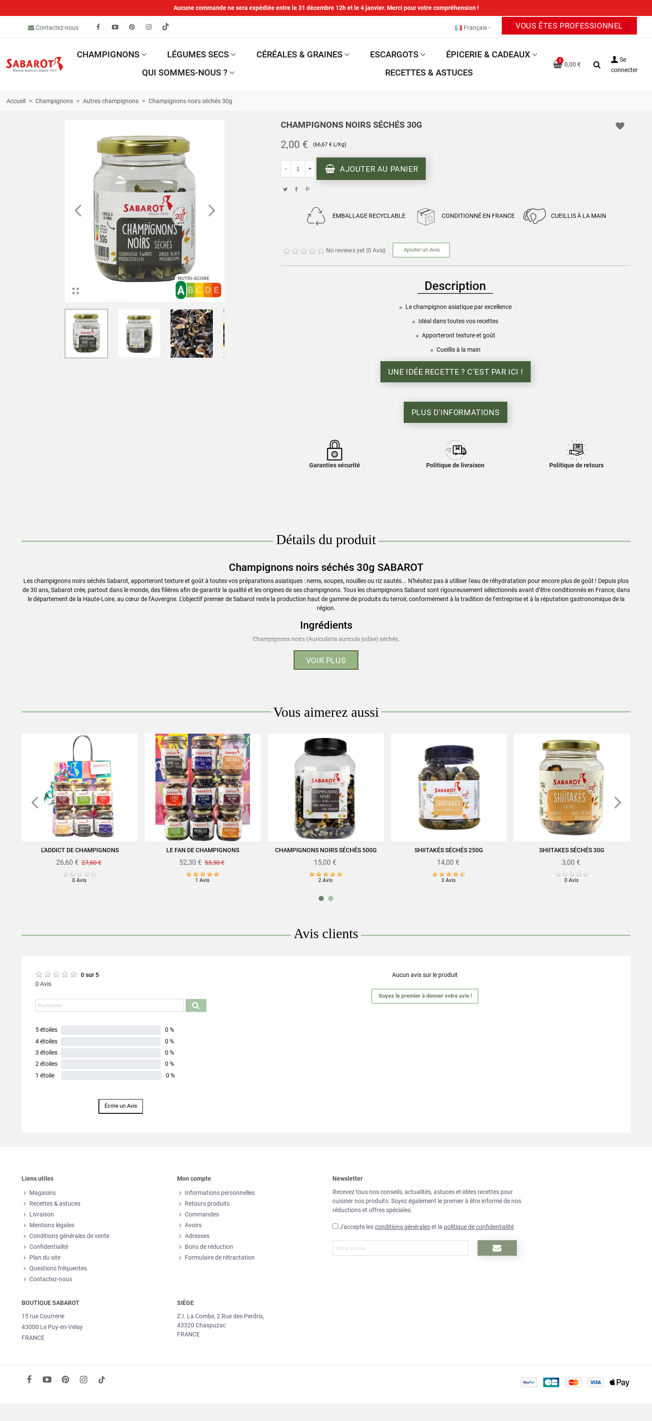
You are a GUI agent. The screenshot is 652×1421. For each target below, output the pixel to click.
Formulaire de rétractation (216, 1257)
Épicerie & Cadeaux (488, 54)
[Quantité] (298, 168)
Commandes (198, 1214)
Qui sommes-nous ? (185, 72)
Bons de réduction (205, 1246)
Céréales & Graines (299, 54)
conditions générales (402, 1226)
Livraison (38, 1214)
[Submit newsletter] (497, 1248)
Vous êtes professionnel (569, 25)
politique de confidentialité (479, 1226)
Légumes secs (198, 54)
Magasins (39, 1192)
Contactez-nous (57, 27)
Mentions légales (48, 1225)
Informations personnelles (216, 1192)
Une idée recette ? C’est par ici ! (455, 371)
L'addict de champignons (80, 850)
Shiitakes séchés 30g (572, 850)
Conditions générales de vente (65, 1236)
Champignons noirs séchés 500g (326, 850)
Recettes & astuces (429, 72)
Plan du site (41, 1257)
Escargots (394, 54)
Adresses (193, 1236)
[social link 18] (101, 1379)
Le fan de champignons (202, 850)
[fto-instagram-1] (149, 27)
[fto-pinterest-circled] (132, 27)
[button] (211, 211)
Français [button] (473, 27)
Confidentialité (45, 1246)
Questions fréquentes (54, 1268)
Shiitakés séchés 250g (449, 850)
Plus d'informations (455, 412)
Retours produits (203, 1203)
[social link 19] (165, 27)
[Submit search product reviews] (196, 1005)
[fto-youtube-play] (115, 27)
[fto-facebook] (98, 27)
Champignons (108, 54)
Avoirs (189, 1225)
